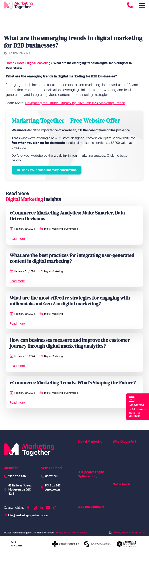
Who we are (120, 448)
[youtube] (48, 507)
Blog (115, 502)
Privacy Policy (63, 532)
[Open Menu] (142, 5)
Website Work (121, 454)
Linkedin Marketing (89, 460)
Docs (20, 63)
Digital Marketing (38, 63)
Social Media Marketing (92, 454)
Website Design (87, 513)
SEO (80, 482)
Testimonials (120, 472)
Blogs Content (86, 488)
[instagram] (35, 507)
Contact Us (119, 490)
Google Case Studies (125, 460)
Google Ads (85, 448)
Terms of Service (78, 532)
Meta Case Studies (124, 466)
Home (10, 63)
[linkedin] (41, 507)
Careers (117, 496)
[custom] (54, 507)
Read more (17, 239)
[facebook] (28, 507)
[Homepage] (18, 5)
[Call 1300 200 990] (130, 5)
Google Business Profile (92, 494)
